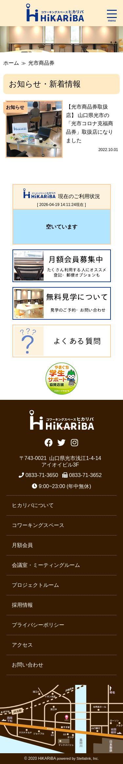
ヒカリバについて (33, 505)
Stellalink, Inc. (87, 758)
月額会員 (22, 545)
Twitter (61, 442)
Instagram (74, 442)
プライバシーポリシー (38, 625)
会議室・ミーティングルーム (46, 565)
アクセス (22, 645)
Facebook (48, 442)
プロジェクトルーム (35, 585)
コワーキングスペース (38, 525)
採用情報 (22, 605)
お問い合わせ (27, 665)
